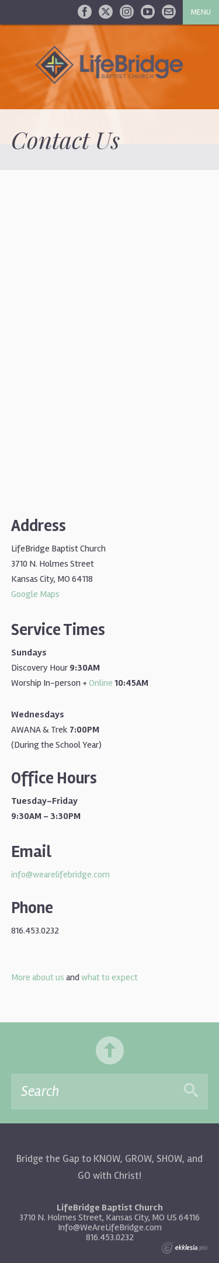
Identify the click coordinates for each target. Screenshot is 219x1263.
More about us (37, 977)
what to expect (109, 977)
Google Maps (35, 594)
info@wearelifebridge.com (60, 874)
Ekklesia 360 (184, 1248)
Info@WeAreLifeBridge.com (110, 1227)
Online (101, 683)
